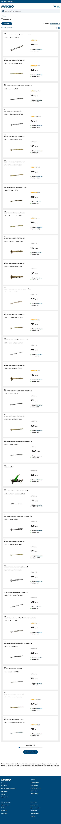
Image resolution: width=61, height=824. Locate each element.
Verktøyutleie (34, 785)
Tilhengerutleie (34, 782)
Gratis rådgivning (35, 788)
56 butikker (39, 632)
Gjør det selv (5, 805)
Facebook (4, 811)
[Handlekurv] (55, 6)
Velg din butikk (9, 1)
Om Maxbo (4, 786)
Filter (6, 23)
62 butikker (39, 202)
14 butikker (39, 658)
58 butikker (39, 405)
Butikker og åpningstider (8, 788)
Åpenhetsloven (34, 813)
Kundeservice (34, 805)
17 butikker (39, 456)
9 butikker (39, 734)
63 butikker (39, 49)
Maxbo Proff (4, 797)
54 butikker (39, 505)
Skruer (4, 16)
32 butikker (39, 683)
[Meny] (58, 7)
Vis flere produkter (30, 752)
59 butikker (39, 125)
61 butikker (39, 252)
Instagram (4, 813)
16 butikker (39, 354)
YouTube (3, 808)
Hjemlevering (34, 794)
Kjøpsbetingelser (35, 808)
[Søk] (30, 11)
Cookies (32, 816)
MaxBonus (4, 783)
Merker (3, 794)
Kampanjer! (4, 791)
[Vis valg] (55, 23)
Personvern (33, 811)
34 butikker (39, 329)
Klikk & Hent (33, 791)
